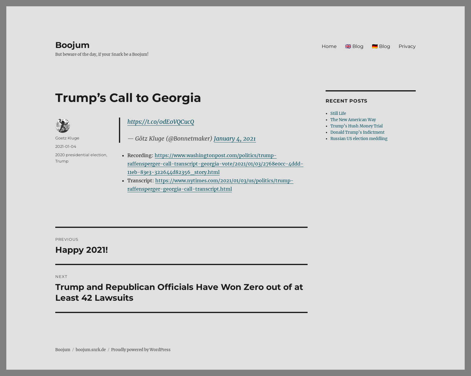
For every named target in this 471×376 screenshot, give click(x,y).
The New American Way (353, 119)
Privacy (407, 46)
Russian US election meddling (358, 138)
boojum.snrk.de (91, 349)
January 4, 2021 (235, 138)
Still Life (338, 113)
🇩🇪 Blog (381, 46)
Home (329, 46)
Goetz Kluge (67, 138)
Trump (61, 161)
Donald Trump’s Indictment (357, 132)
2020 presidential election (80, 154)
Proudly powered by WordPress (141, 349)
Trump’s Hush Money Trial (356, 126)
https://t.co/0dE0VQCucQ (160, 121)
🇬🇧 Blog (354, 46)
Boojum (72, 45)
